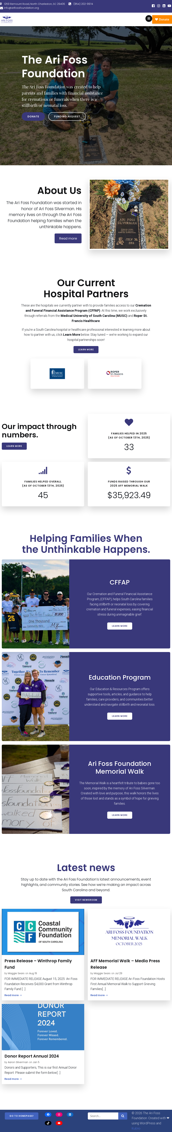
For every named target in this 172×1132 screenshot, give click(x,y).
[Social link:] (153, 6)
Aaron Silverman (18, 1062)
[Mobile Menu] (148, 18)
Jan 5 (36, 1062)
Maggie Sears (16, 973)
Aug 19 (33, 973)
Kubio (136, 1128)
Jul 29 (118, 973)
